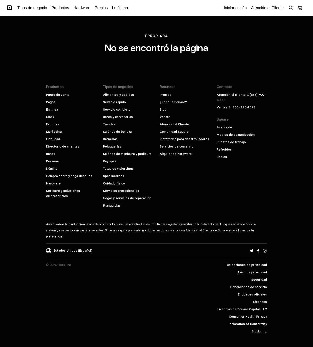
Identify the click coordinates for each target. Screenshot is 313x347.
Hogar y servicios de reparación (127, 198)
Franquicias (112, 205)
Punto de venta (57, 94)
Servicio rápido (114, 102)
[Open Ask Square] (290, 7)
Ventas (165, 117)
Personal (53, 161)
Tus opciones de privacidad (246, 265)
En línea (52, 109)
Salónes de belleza (117, 131)
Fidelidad (53, 139)
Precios (165, 94)
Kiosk (50, 117)
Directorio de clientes (62, 146)
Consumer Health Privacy (248, 316)
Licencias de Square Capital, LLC (242, 309)
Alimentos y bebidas (118, 94)
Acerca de (224, 127)
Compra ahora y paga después (69, 176)
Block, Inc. (259, 331)
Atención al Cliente (174, 124)
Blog (163, 109)
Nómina (51, 168)
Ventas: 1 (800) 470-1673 (236, 107)
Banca (50, 154)
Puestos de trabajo (231, 142)
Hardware (53, 183)
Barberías (110, 139)
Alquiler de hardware (176, 154)
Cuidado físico (114, 183)
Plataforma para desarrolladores (184, 139)
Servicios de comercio (176, 146)
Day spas (109, 161)
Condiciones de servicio (248, 287)
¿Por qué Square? (173, 102)
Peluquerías (112, 146)
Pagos (50, 102)
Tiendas (109, 124)
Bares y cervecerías (118, 117)
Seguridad (259, 279)
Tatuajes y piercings (118, 168)
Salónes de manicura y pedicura (127, 154)
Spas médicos (113, 176)
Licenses (260, 302)
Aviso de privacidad (252, 272)
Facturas (52, 124)
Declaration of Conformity (247, 324)
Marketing (54, 131)
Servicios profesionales (121, 191)
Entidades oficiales (252, 294)
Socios (222, 157)
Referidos (224, 149)
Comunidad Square (174, 131)
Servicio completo (116, 109)
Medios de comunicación (236, 134)
